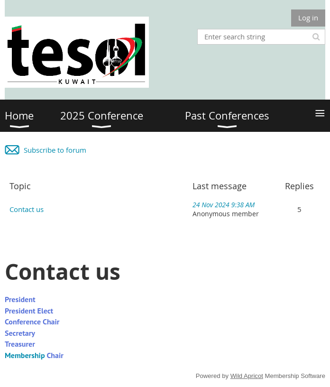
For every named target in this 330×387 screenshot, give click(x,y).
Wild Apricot (246, 375)
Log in (308, 17)
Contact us (26, 209)
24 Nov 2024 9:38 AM (223, 204)
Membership (25, 355)
